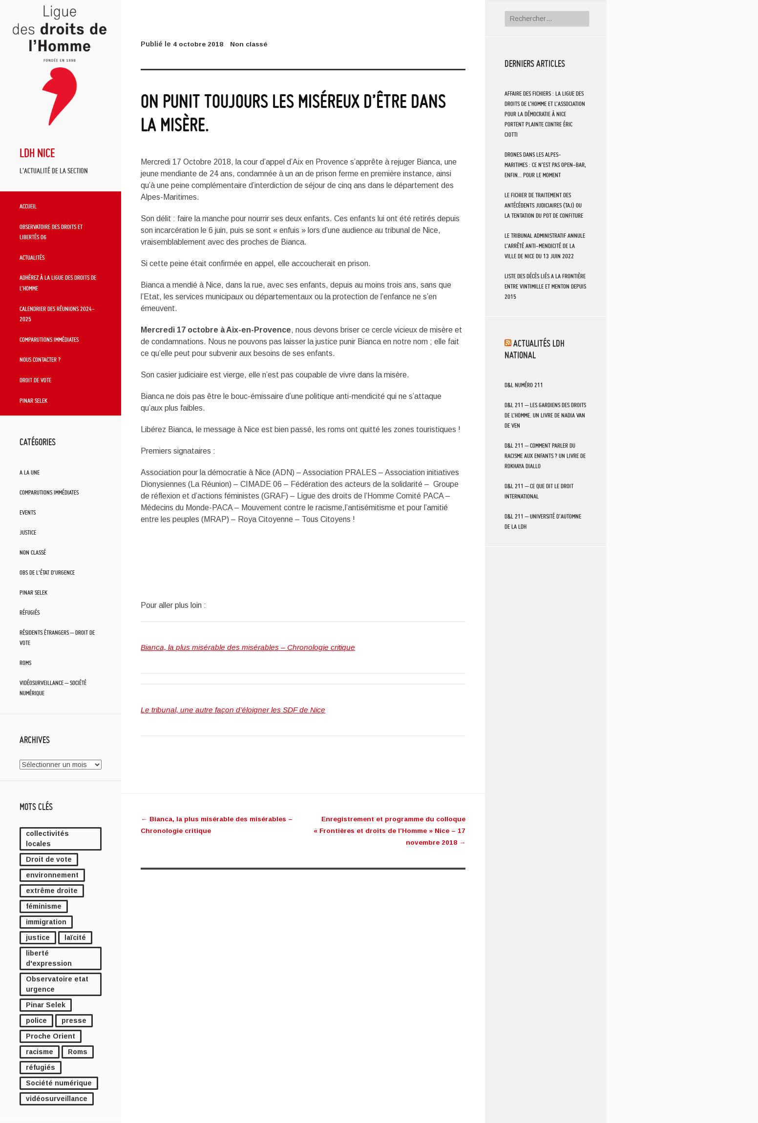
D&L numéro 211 (524, 385)
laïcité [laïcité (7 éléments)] (75, 937)
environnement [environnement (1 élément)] (52, 875)
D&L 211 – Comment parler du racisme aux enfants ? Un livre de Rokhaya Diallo (545, 456)
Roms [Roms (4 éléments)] (77, 1052)
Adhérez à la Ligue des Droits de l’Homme (58, 282)
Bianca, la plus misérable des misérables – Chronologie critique (251, 647)
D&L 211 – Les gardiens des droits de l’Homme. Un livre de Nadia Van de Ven (545, 415)
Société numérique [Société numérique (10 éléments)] (59, 1083)
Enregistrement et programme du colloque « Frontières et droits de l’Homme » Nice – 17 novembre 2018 (387, 830)
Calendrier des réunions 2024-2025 (57, 314)
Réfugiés (30, 612)
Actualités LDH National (535, 348)
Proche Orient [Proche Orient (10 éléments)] (50, 1036)
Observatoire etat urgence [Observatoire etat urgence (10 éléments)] (57, 984)
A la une (30, 472)
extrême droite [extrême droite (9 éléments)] (52, 890)
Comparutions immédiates (49, 339)
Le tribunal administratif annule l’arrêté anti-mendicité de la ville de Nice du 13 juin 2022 (545, 246)
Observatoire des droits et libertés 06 (51, 232)
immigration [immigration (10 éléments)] (46, 922)
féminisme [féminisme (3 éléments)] (44, 906)
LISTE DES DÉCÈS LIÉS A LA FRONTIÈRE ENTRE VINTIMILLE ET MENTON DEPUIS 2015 (545, 286)
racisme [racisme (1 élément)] (39, 1052)
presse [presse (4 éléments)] (74, 1020)
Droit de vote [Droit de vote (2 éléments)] (49, 859)
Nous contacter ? (40, 359)
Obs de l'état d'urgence (47, 572)
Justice (28, 532)
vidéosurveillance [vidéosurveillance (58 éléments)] (56, 1098)
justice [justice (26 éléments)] (38, 937)
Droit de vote (35, 380)
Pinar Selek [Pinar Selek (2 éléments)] (45, 1005)
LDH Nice (37, 153)
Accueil (28, 206)
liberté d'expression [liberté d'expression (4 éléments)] (49, 958)
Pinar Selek (33, 400)
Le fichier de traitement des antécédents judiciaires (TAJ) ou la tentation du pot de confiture (544, 205)
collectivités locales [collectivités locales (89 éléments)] (47, 839)
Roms (25, 662)
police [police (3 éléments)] (36, 1020)
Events (28, 512)
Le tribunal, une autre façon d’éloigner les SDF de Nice (236, 710)
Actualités (32, 257)
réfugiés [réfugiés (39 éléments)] (40, 1067)
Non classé (33, 552)
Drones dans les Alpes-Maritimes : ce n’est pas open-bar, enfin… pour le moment (545, 165)
